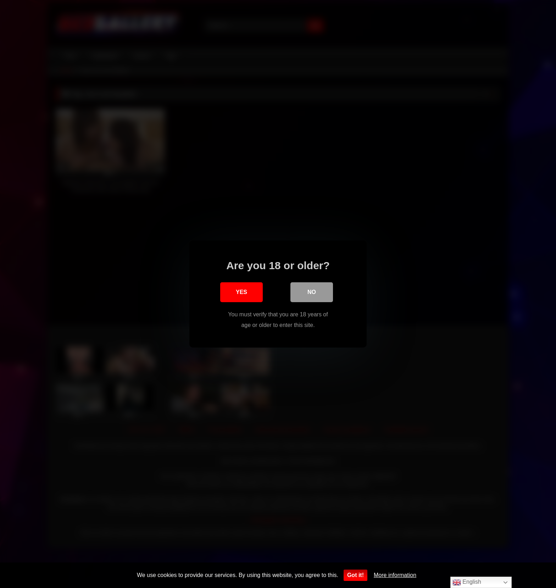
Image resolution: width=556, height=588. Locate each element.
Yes (241, 292)
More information (395, 575)
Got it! (355, 575)
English (466, 582)
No (311, 292)
